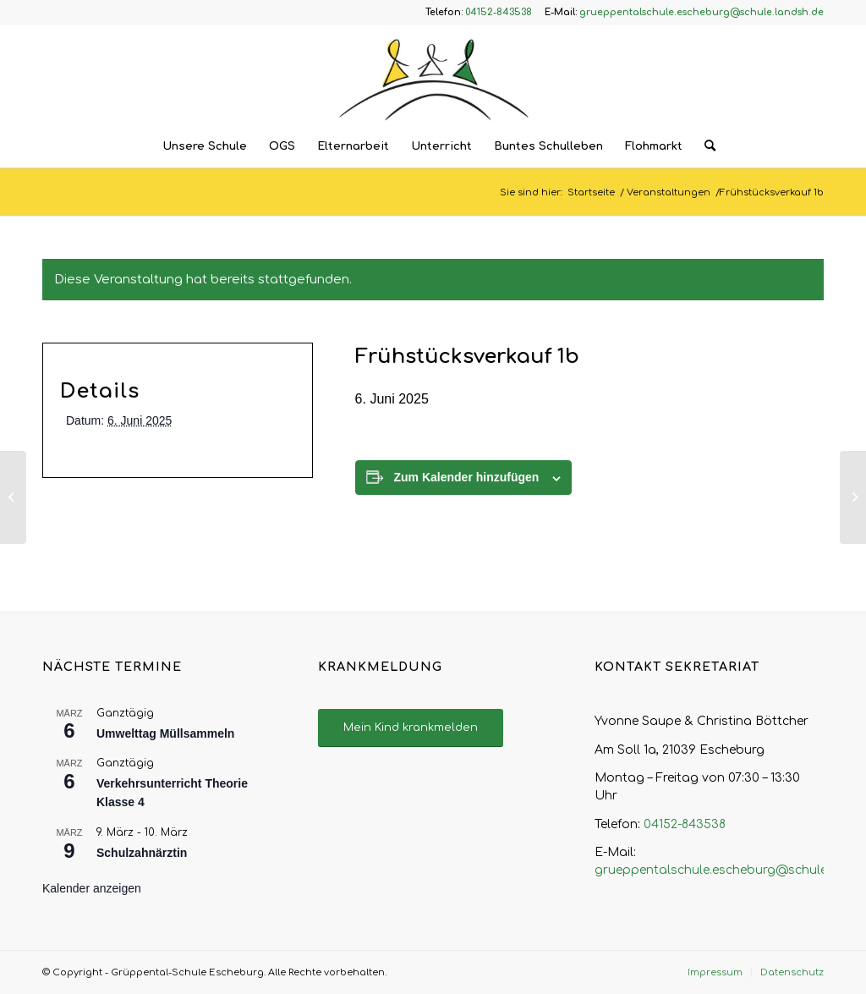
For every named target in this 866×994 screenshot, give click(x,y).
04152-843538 (685, 824)
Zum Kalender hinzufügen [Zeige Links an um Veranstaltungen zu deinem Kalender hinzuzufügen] (467, 477)
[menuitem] (204, 146)
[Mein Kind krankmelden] (410, 728)
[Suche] (704, 146)
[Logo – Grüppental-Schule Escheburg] (433, 75)
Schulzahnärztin (141, 852)
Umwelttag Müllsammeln (165, 733)
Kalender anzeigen (91, 888)
